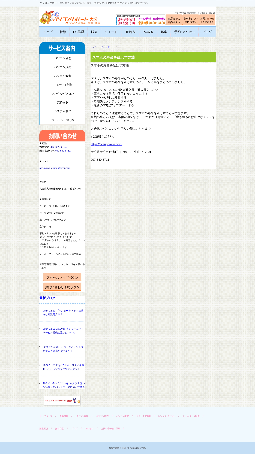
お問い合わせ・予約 (110, 428)
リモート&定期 (62, 84)
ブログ (207, 32)
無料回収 (62, 102)
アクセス (89, 428)
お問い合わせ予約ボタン (62, 287)
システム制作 (62, 111)
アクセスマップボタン (62, 277)
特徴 (63, 32)
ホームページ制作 (62, 120)
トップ (47, 32)
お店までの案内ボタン (174, 20)
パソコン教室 (62, 75)
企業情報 (63, 416)
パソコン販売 (62, 67)
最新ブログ (47, 298)
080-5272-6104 (58, 147)
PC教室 (148, 32)
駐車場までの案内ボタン (190, 20)
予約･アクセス (184, 32)
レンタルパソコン (62, 93)
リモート (111, 32)
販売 (94, 32)
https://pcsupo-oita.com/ (106, 144)
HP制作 (130, 32)
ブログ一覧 (105, 47)
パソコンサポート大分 (66, 16)
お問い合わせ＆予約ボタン (207, 20)
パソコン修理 (62, 58)
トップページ (45, 416)
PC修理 (78, 32)
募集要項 (43, 428)
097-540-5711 (63, 150)
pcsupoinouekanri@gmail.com (55, 168)
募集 (164, 32)
